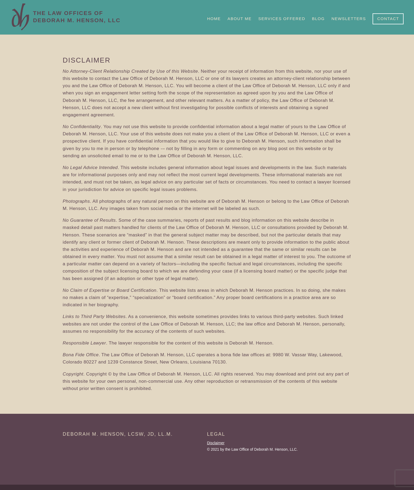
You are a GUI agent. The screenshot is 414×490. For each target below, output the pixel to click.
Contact (388, 18)
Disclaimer (216, 443)
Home (214, 19)
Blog (318, 19)
